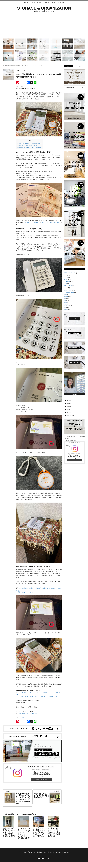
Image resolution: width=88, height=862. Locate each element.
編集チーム (70, 406)
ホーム (4, 65)
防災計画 (67, 55)
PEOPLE (66, 277)
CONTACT (61, 2)
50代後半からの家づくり (69, 273)
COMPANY (40, 2)
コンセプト (70, 400)
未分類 (65, 302)
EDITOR (47, 2)
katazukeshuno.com (44, 858)
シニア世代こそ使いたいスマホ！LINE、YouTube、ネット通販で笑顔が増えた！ (38, 696)
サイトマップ (22, 852)
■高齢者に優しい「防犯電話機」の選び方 (27, 145)
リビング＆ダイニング (20, 44)
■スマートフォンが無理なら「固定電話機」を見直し (29, 143)
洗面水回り (44, 44)
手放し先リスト (32, 852)
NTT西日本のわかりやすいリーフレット (26, 592)
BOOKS (54, 2)
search (68, 66)
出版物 (68, 409)
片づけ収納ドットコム (44, 9)
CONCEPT (26, 2)
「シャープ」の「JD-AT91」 (32, 222)
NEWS (33, 2)
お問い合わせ (70, 415)
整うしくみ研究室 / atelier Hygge (27, 713)
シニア (79, 44)
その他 (32, 55)
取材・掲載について (49, 852)
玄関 (56, 44)
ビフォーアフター (79, 55)
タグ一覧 (69, 412)
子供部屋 (67, 44)
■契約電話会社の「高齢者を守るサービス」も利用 (29, 147)
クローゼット (32, 44)
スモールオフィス (20, 55)
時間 (44, 55)
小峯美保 (21, 717)
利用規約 (66, 852)
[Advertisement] (44, 24)
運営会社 (69, 403)
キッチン (8, 44)
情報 (56, 55)
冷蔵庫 (8, 55)
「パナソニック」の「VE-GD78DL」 (50, 222)
